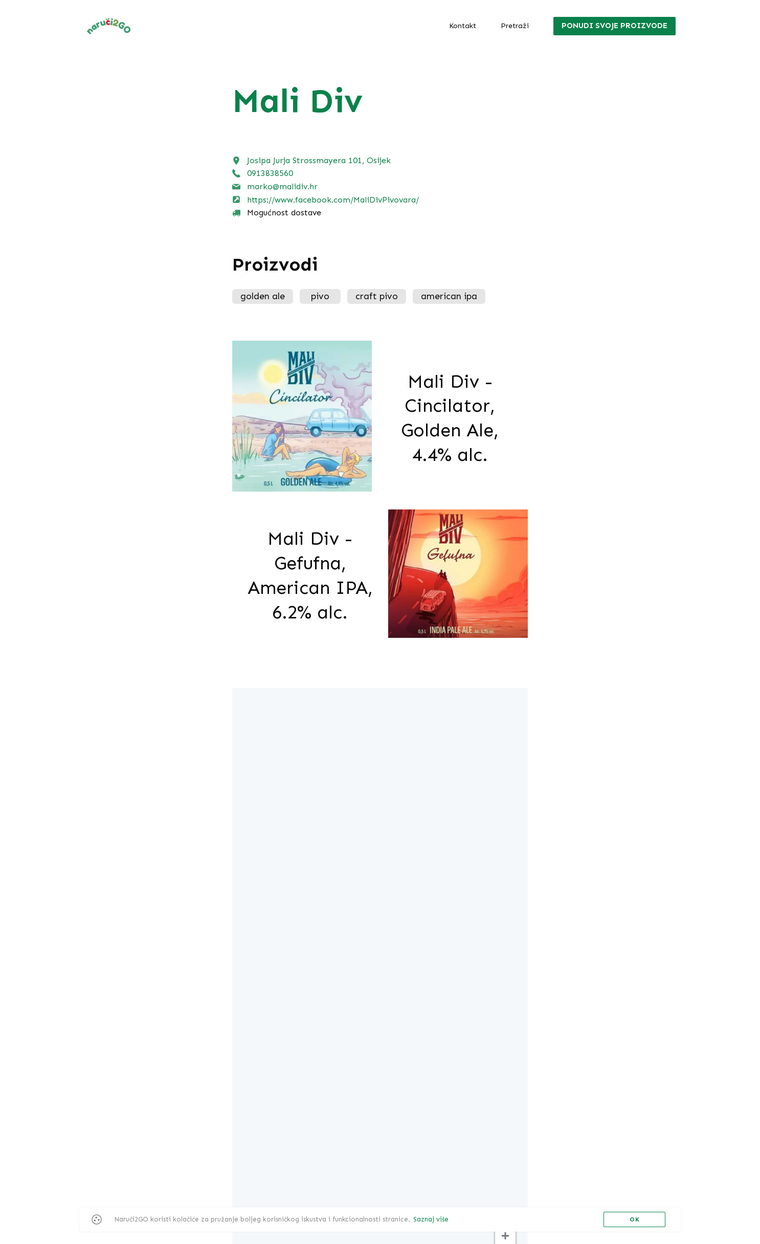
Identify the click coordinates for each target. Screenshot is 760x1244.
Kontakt (462, 25)
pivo (320, 296)
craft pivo (376, 296)
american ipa (449, 296)
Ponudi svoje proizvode (614, 25)
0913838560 (270, 173)
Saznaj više (431, 1219)
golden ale (262, 296)
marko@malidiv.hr (282, 186)
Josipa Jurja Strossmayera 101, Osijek (319, 160)
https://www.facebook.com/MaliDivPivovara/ (333, 200)
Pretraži (515, 25)
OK (635, 1219)
